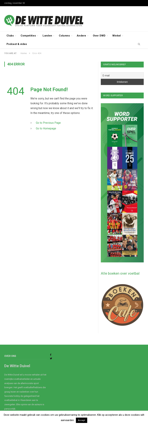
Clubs (10, 35)
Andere (81, 35)
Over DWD (99, 35)
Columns (64, 35)
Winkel (116, 35)
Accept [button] (81, 420)
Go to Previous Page (48, 122)
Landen (47, 35)
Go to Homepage (46, 128)
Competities (28, 35)
